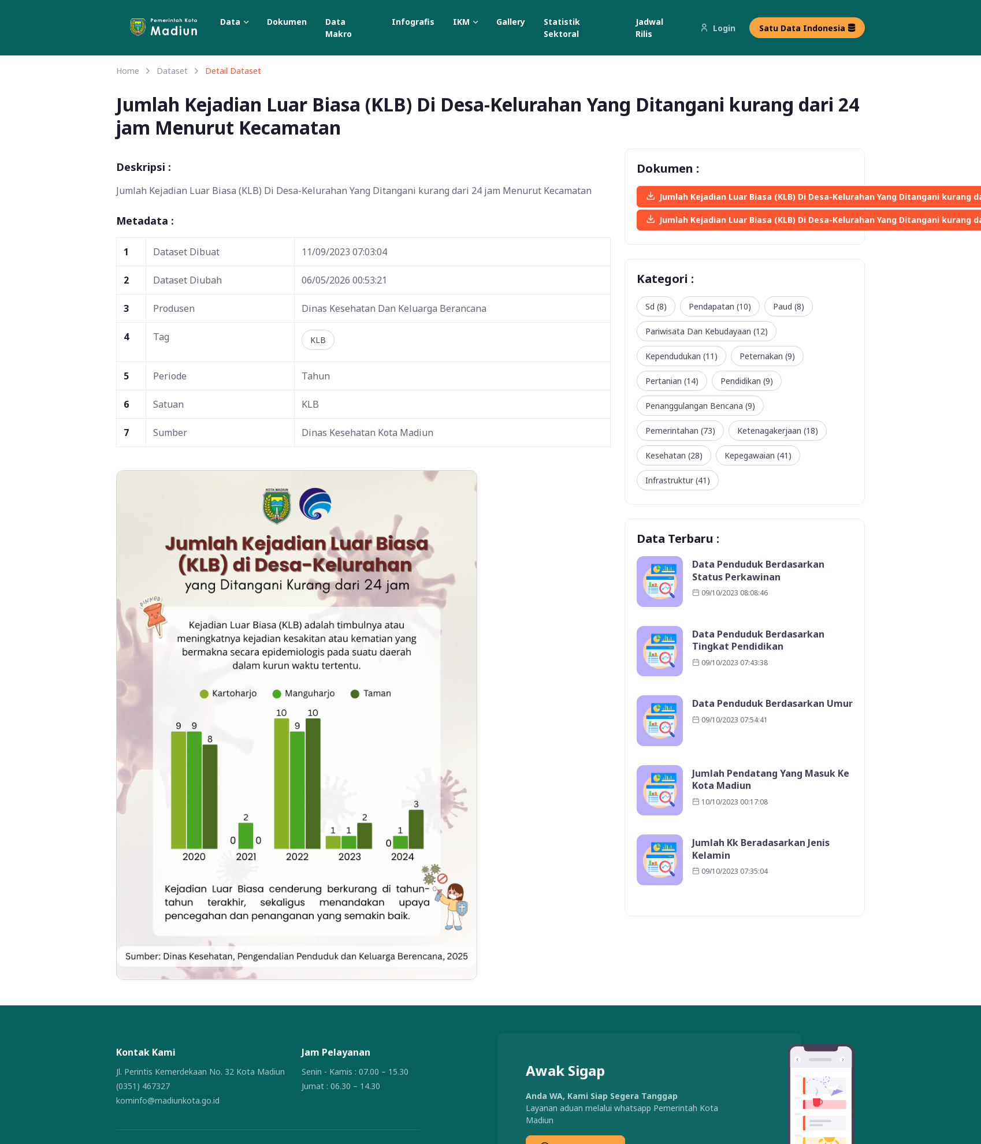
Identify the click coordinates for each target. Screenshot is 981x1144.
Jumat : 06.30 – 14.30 (341, 1085)
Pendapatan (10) (720, 306)
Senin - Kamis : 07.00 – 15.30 (355, 1071)
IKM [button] (461, 21)
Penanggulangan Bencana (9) (700, 405)
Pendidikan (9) (746, 380)
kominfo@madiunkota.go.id (168, 1100)
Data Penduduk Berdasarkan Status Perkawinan (758, 570)
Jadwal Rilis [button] (649, 27)
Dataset (172, 70)
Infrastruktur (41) (677, 480)
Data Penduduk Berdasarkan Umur (772, 704)
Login (717, 28)
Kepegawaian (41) (758, 455)
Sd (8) (656, 306)
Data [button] (230, 21)
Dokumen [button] (287, 21)
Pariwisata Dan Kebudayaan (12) (706, 331)
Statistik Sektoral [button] (562, 27)
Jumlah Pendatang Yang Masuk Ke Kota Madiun (770, 779)
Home (127, 70)
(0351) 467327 (143, 1085)
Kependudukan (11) (681, 356)
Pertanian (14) (671, 380)
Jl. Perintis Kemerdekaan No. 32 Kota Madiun (200, 1071)
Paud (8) (788, 306)
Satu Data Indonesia (807, 28)
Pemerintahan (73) (680, 430)
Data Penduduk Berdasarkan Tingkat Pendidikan (758, 640)
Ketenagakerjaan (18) (777, 430)
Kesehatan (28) (674, 455)
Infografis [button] (413, 21)
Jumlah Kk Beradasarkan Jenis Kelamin (761, 849)
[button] (170, 28)
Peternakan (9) (767, 356)
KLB (318, 339)
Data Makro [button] (338, 27)
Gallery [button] (510, 21)
